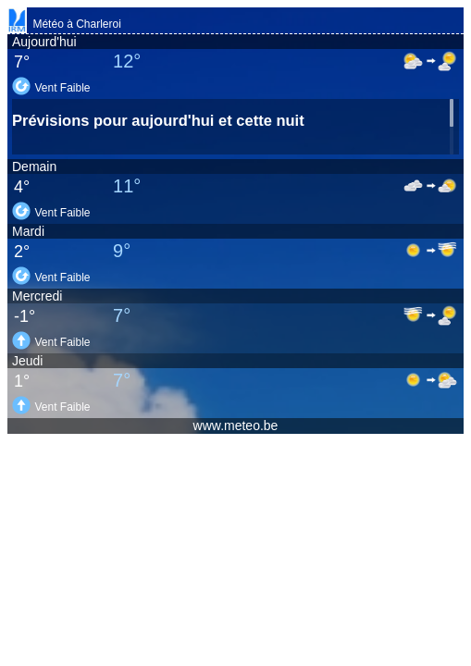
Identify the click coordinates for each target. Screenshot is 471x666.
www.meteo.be (236, 425)
